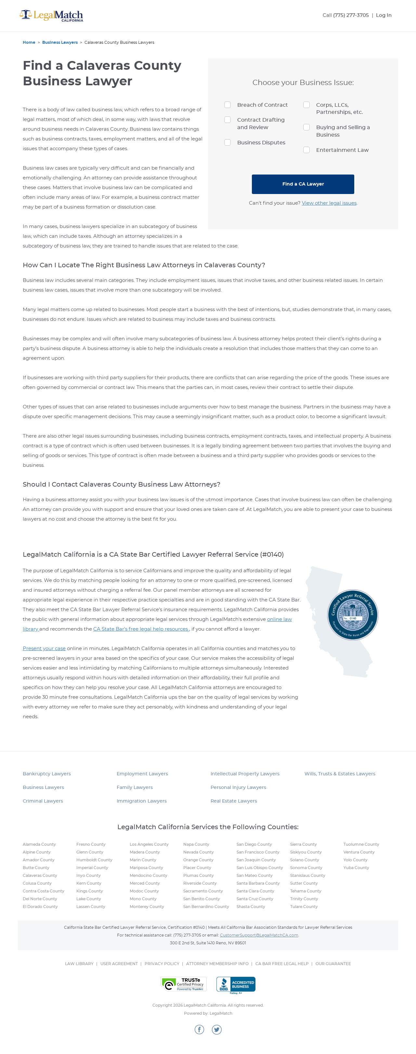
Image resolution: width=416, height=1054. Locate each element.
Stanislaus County (307, 876)
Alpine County (37, 852)
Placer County (197, 868)
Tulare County (304, 907)
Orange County (198, 860)
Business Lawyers (60, 42)
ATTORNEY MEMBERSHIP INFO (217, 964)
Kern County (88, 883)
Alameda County (39, 844)
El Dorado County (40, 907)
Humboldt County (94, 860)
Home (29, 42)
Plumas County (198, 876)
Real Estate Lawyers (234, 801)
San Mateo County (255, 876)
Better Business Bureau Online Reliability (235, 985)
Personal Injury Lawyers (238, 787)
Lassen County (90, 907)
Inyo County (88, 876)
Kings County (89, 891)
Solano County (304, 860)
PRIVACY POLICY (162, 964)
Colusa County (37, 883)
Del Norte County (40, 899)
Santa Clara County (255, 891)
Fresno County (91, 844)
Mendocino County (148, 876)
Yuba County (356, 868)
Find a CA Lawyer (303, 184)
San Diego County (254, 844)
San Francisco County (258, 852)
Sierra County (303, 844)
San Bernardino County (206, 907)
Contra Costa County (43, 891)
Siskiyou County (306, 852)
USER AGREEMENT (119, 964)
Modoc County (144, 891)
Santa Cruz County (255, 899)
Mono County (143, 899)
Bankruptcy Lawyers (47, 774)
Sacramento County (203, 891)
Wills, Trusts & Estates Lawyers (340, 774)
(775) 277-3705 (351, 15)
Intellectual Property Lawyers (245, 774)
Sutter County (304, 883)
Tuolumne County (361, 844)
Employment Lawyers (142, 774)
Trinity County (304, 899)
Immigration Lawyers (142, 801)
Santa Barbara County (258, 883)
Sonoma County (306, 868)
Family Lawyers (135, 787)
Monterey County (147, 907)
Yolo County (356, 860)
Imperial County (92, 868)
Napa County (196, 844)
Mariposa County (146, 868)
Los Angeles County (149, 844)
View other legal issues (329, 203)
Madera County (145, 852)
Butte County (36, 868)
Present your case (44, 648)
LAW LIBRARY (79, 964)
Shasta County (251, 907)
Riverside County (200, 883)
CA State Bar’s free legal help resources (141, 629)
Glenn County (89, 852)
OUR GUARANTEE (333, 964)
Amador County (39, 860)
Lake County (88, 899)
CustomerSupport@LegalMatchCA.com (259, 935)
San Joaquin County (256, 860)
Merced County (145, 883)
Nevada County (198, 852)
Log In (384, 15)
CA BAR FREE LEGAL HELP (282, 964)
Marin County (143, 860)
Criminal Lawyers (43, 801)
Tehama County (305, 891)
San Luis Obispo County (260, 868)
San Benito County (201, 899)
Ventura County (359, 852)
